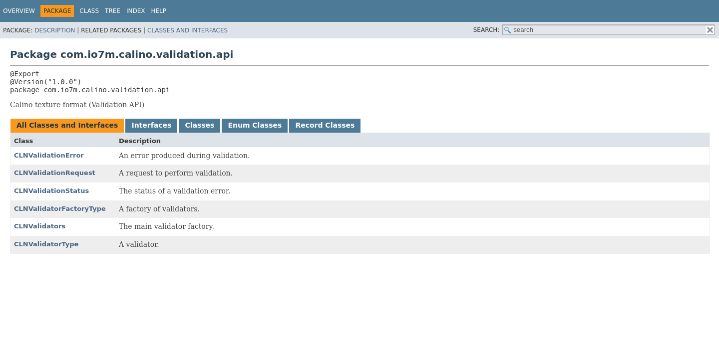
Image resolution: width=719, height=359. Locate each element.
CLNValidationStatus (51, 190)
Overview (19, 10)
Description (54, 30)
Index (135, 10)
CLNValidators (39, 226)
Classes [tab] (199, 125)
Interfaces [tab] (151, 125)
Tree (112, 10)
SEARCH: (486, 29)
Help (159, 10)
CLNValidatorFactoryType (60, 208)
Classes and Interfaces (187, 30)
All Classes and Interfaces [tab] (67, 125)
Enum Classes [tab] (255, 125)
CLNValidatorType (46, 244)
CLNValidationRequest (54, 173)
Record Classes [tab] (325, 125)
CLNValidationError (49, 155)
